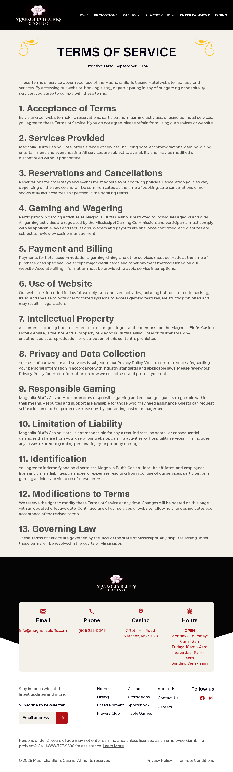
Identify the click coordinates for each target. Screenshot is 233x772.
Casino (129, 15)
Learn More (113, 746)
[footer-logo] (116, 583)
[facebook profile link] (202, 698)
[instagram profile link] (211, 698)
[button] (131, 15)
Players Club (157, 15)
